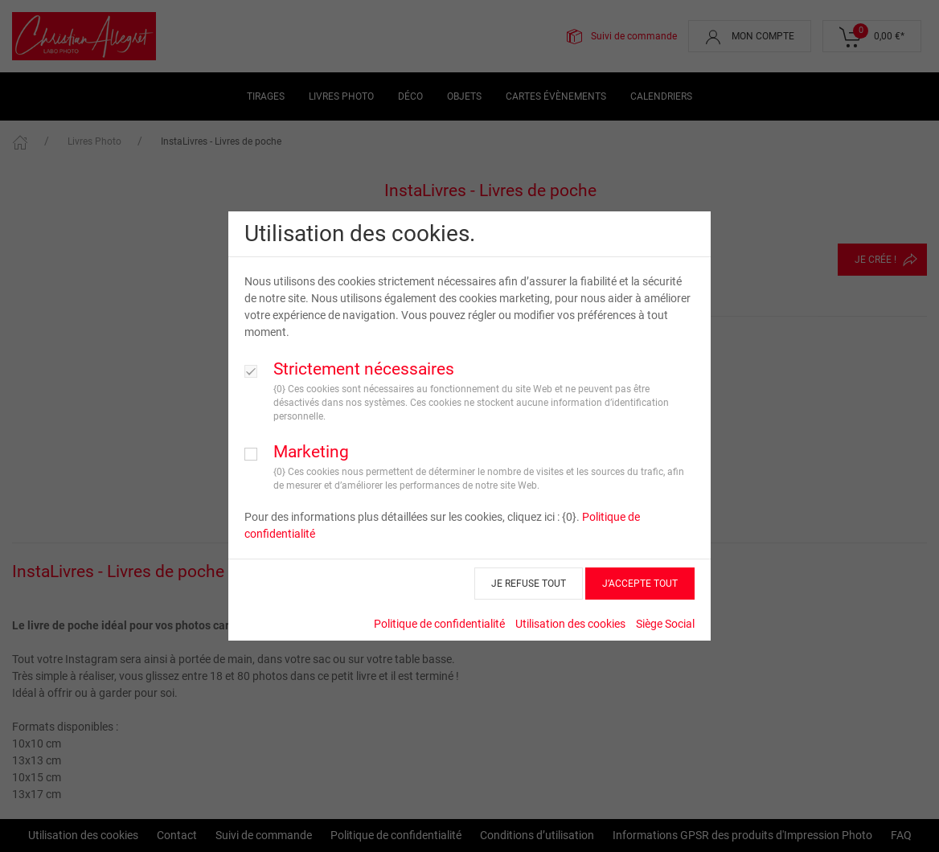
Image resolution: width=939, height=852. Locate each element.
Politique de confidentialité (439, 623)
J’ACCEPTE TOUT (640, 583)
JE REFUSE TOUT (528, 583)
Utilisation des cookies (570, 623)
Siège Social (665, 623)
